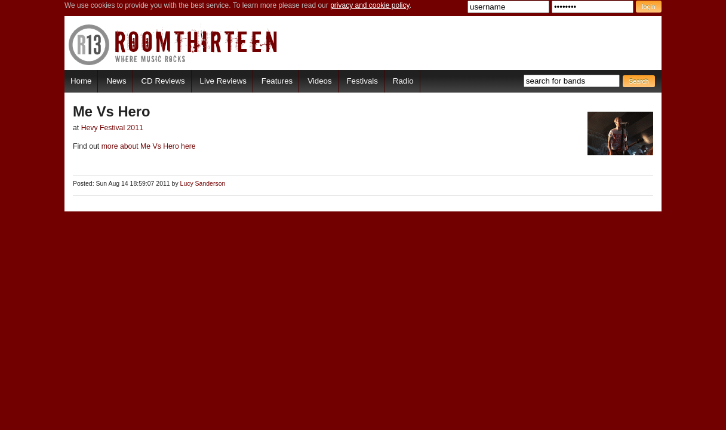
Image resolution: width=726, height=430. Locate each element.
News (116, 80)
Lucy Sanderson (203, 183)
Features (277, 80)
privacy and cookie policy (370, 5)
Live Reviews (223, 80)
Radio (403, 80)
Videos (319, 80)
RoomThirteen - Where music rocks (173, 44)
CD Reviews (163, 80)
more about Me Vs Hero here (147, 146)
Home (80, 80)
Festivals (361, 80)
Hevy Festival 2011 (112, 128)
